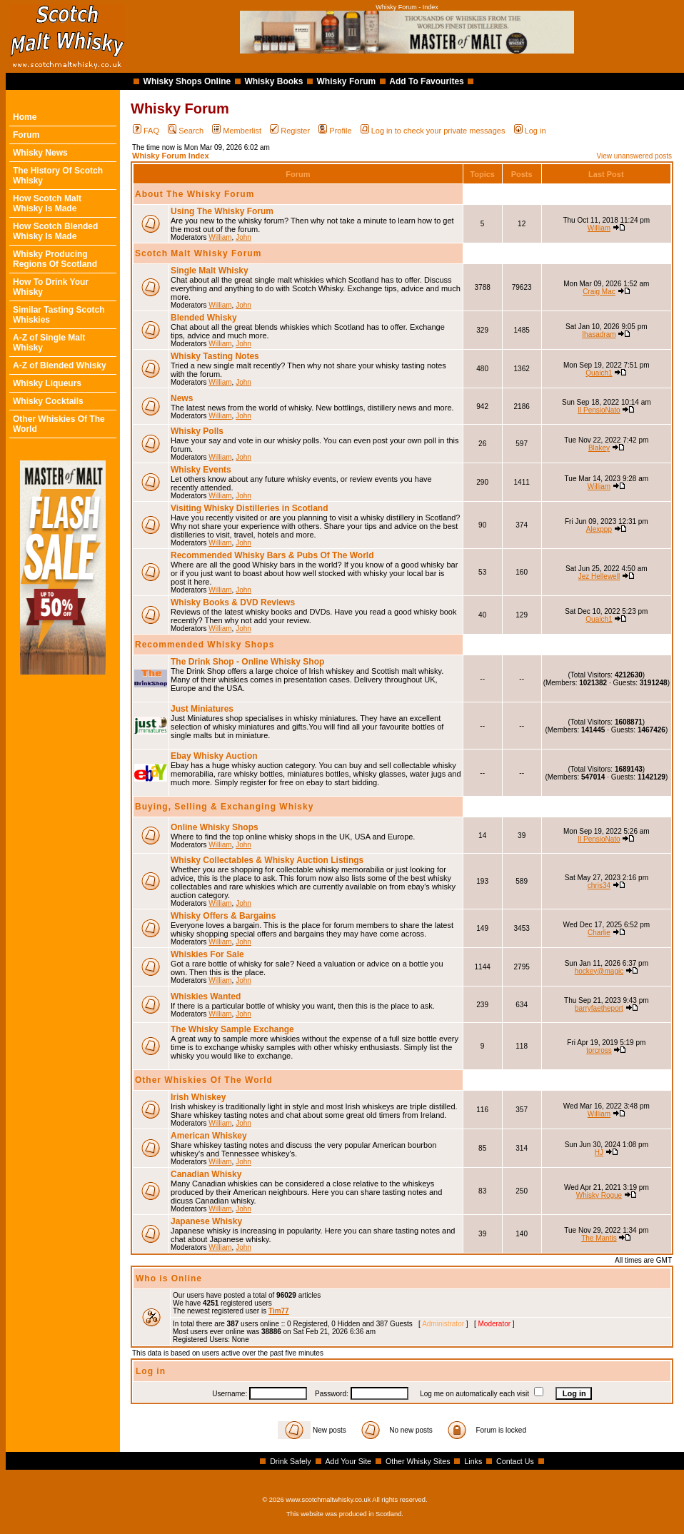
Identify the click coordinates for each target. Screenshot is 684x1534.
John (243, 237)
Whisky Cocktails (48, 401)
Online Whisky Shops (214, 827)
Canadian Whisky (206, 1174)
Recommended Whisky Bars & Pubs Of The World (272, 555)
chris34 (599, 885)
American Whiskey (209, 1136)
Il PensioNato (599, 410)
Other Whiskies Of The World (204, 1080)
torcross (599, 1050)
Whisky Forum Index (170, 155)
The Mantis (598, 1238)
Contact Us (515, 1461)
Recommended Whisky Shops (204, 645)
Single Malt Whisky (209, 271)
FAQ (146, 130)
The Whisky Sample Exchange (232, 1029)
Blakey (599, 448)
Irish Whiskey (198, 1097)
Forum (26, 135)
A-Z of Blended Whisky (59, 365)
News (182, 398)
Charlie (599, 933)
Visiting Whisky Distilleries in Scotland (249, 508)
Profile (334, 130)
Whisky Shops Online (187, 81)
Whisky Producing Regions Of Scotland (55, 259)
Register (290, 130)
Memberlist (236, 130)
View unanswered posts (634, 156)
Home (24, 117)
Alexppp (599, 529)
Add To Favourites (426, 81)
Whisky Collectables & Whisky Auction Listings (267, 860)
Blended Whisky (204, 318)
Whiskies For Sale (207, 954)
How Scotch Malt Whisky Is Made (47, 203)
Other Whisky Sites (418, 1461)
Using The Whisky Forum (222, 211)
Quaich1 (598, 373)
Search (185, 130)
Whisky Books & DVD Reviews (233, 602)
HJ (599, 1152)
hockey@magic (599, 971)
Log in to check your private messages (433, 130)
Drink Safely (290, 1461)
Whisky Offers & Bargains (223, 916)
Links (473, 1461)
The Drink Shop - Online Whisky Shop (247, 662)
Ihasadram (598, 334)
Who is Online (169, 1278)
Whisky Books (273, 81)
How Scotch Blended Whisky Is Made (55, 231)
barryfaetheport (599, 1008)
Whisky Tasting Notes (215, 356)
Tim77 (278, 1311)
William (219, 237)
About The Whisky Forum (194, 194)
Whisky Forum (346, 81)
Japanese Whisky (206, 1221)
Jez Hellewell (599, 576)
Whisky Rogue (599, 1195)
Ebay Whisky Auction (214, 756)
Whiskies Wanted (206, 996)
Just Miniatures (202, 709)
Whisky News (40, 153)
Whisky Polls (197, 431)
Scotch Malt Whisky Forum (198, 253)
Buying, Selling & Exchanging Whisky (224, 807)
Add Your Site (348, 1461)
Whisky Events (201, 470)
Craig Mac (599, 292)
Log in (530, 130)
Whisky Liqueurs (47, 383)
